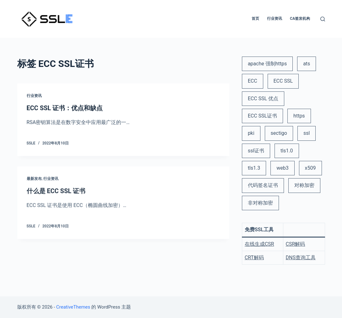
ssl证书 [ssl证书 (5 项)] (256, 151)
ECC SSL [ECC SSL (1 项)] (283, 81)
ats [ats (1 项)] (306, 64)
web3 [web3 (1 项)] (282, 168)
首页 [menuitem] (255, 18)
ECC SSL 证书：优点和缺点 (65, 108)
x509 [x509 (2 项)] (310, 168)
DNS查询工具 (301, 257)
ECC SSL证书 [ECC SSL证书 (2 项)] (262, 116)
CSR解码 (295, 244)
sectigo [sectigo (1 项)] (279, 133)
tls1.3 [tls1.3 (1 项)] (254, 168)
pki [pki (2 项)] (251, 133)
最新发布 (34, 180)
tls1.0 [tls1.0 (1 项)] (287, 151)
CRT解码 (254, 257)
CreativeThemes (73, 307)
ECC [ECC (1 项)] (252, 81)
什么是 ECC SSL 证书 (56, 192)
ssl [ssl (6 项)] (306, 133)
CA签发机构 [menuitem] (300, 18)
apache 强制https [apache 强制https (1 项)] (267, 64)
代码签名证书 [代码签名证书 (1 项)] (263, 185)
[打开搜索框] (322, 19)
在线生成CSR (259, 244)
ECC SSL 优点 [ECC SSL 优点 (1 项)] (263, 98)
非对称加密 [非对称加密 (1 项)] (260, 203)
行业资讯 (34, 96)
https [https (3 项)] (299, 116)
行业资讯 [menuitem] (274, 18)
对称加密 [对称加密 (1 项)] (304, 185)
